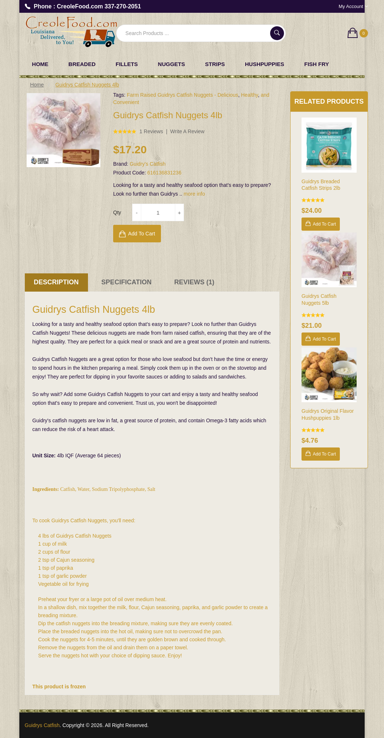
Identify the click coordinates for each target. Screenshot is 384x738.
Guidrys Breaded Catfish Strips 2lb (321, 184)
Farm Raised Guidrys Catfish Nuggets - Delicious (182, 95)
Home (37, 85)
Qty (117, 212)
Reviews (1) (194, 282)
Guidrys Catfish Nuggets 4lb (87, 85)
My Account (353, 6)
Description (56, 282)
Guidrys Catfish (42, 725)
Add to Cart (141, 234)
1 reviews (151, 131)
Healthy (249, 95)
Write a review (187, 131)
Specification (126, 282)
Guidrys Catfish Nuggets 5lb (319, 299)
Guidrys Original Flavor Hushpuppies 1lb (328, 414)
